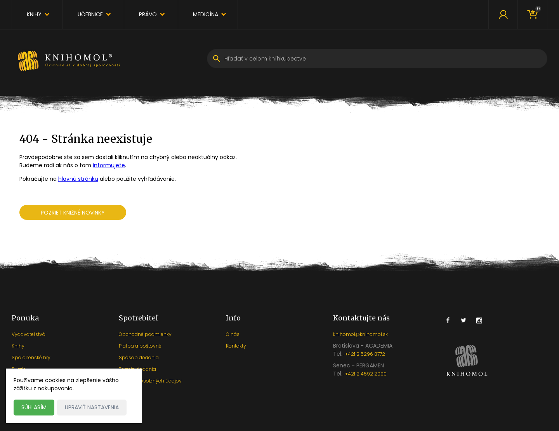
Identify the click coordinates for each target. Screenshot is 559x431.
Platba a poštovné (140, 346)
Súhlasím (34, 407)
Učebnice (90, 14)
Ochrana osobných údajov (150, 380)
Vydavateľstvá (28, 334)
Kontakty (236, 346)
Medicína (205, 14)
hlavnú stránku (78, 179)
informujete (109, 165)
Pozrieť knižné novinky (73, 212)
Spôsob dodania (139, 357)
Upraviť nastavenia (92, 407)
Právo (148, 14)
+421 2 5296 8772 (365, 354)
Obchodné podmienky (145, 334)
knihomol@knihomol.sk (360, 334)
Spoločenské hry (31, 357)
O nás (233, 334)
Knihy (34, 14)
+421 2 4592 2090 (366, 373)
